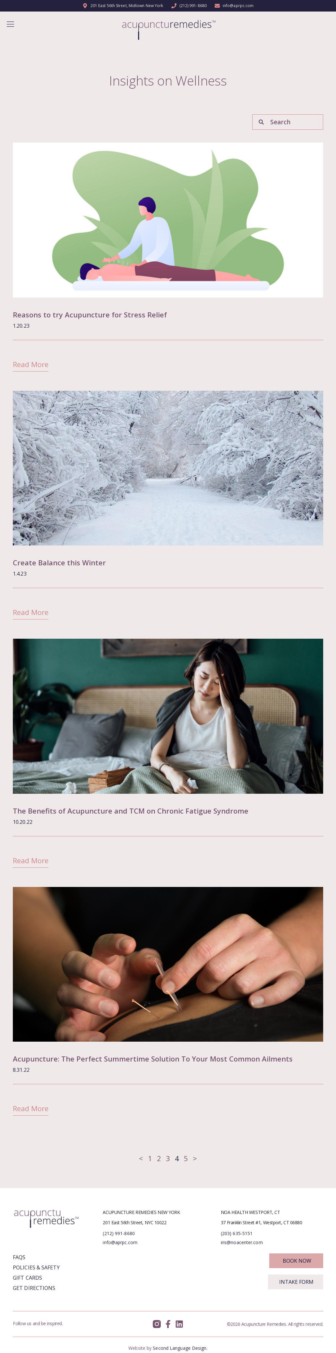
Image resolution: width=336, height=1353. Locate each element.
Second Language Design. (180, 1348)
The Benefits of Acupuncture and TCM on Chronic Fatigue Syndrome (130, 811)
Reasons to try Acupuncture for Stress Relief (90, 314)
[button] (10, 24)
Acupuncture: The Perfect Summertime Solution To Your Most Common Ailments (153, 1058)
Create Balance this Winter (59, 562)
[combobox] (287, 122)
